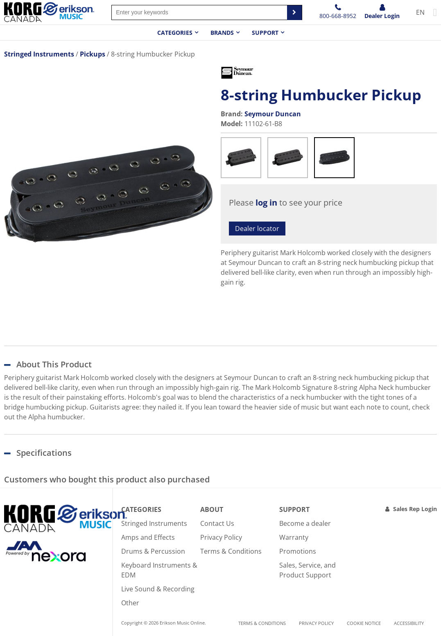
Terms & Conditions (231, 551)
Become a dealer (305, 523)
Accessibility (409, 623)
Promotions (297, 551)
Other (130, 602)
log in (266, 202)
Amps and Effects (148, 537)
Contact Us (217, 523)
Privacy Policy (221, 537)
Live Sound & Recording (157, 588)
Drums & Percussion (153, 551)
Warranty (293, 537)
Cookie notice (364, 623)
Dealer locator (257, 228)
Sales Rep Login (415, 509)
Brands (222, 32)
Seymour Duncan (272, 113)
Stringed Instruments (154, 523)
